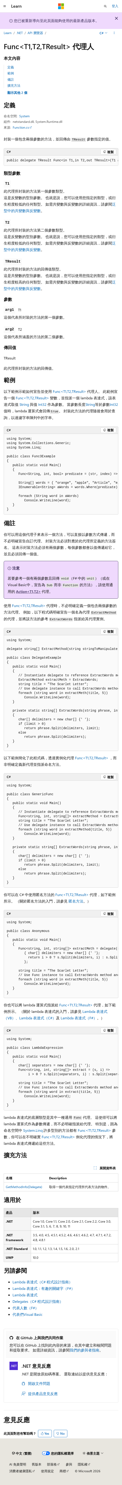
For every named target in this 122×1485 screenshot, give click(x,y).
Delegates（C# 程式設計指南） (38, 1301)
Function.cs (21, 127)
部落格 (52, 1464)
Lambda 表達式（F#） (79, 1017)
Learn (8, 33)
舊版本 (36, 1464)
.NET (19, 33)
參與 (69, 1464)
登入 (115, 6)
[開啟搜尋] (105, 6)
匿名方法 (76, 901)
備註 (10, 79)
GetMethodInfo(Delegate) (24, 1187)
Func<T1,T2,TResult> (69, 391)
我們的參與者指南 (84, 1350)
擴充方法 (13, 85)
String (24, 404)
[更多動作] (114, 33)
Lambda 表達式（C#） (37, 1017)
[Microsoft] (61, 6)
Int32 (42, 404)
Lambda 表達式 (25, 1294)
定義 (10, 67)
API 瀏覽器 (35, 33)
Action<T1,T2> (28, 591)
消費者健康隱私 (20, 1471)
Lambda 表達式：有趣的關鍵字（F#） (44, 1288)
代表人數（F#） (26, 1307)
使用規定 (47, 1471)
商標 (62, 1471)
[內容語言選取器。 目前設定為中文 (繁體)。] (22, 1453)
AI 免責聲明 (17, 1464)
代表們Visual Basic (28, 1314)
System (24, 116)
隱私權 (83, 1464)
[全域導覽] (4, 6)
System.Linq (33, 1130)
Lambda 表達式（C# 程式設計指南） (42, 1281)
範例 (10, 73)
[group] (61, 161)
